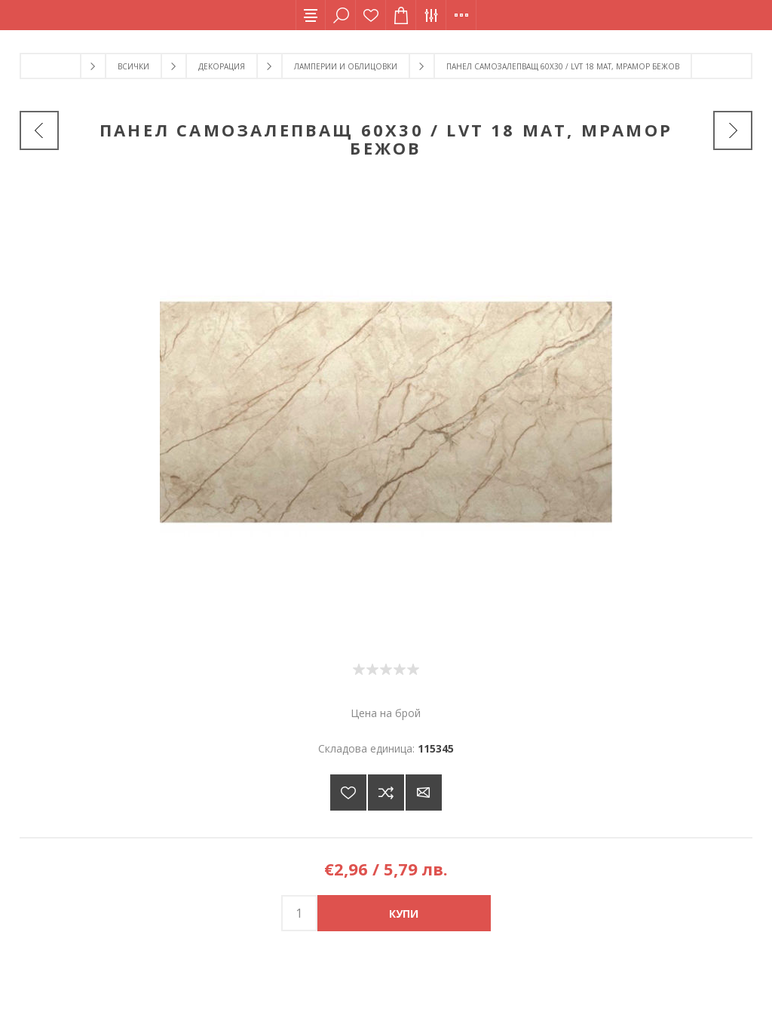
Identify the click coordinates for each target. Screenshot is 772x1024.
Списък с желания (371, 15)
